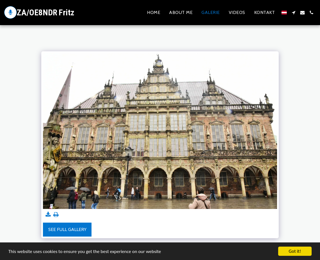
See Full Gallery (67, 229)
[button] (293, 12)
